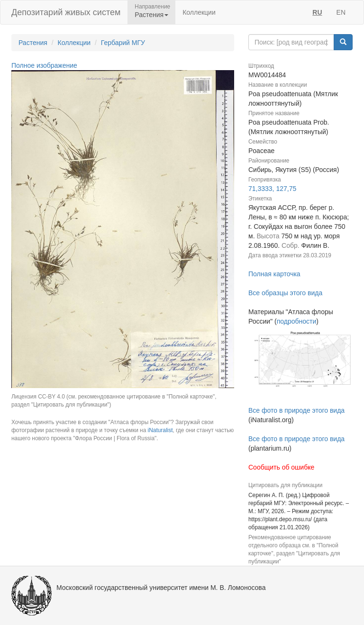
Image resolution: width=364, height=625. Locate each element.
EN (341, 12)
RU (317, 12)
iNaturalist (160, 430)
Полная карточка (274, 274)
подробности (297, 321)
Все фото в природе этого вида (296, 410)
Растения (32, 42)
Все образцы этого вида (285, 293)
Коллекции (199, 12)
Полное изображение (44, 65)
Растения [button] (151, 14)
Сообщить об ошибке (281, 467)
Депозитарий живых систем (65, 12)
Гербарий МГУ (123, 42)
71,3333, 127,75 (272, 188)
